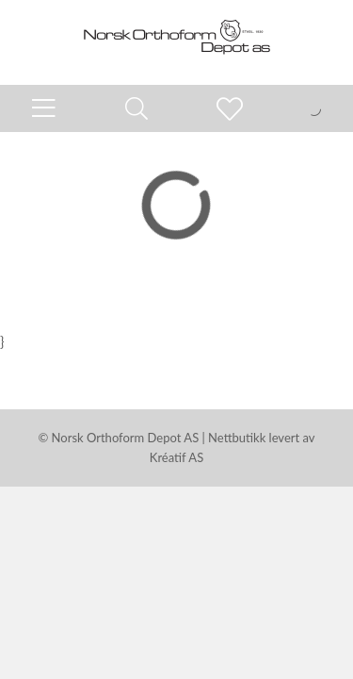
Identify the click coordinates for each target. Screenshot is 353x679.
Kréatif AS (176, 457)
